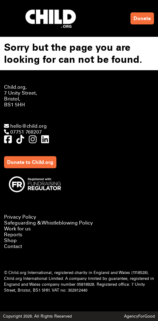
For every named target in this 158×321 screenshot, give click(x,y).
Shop (10, 240)
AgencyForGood (139, 316)
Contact (13, 246)
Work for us (17, 229)
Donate (142, 18)
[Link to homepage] (52, 18)
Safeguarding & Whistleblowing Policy (48, 223)
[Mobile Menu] (10, 14)
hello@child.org (25, 126)
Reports (13, 235)
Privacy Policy (20, 217)
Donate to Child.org (30, 162)
